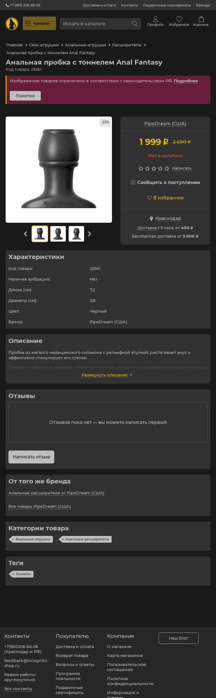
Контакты (129, 5)
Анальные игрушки (32, 534)
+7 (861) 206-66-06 (23, 5)
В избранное (165, 192)
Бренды (203, 5)
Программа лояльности (68, 673)
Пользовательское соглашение (126, 664)
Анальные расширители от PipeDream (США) (56, 487)
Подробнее (186, 75)
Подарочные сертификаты (167, 5)
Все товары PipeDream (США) (39, 501)
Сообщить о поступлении (165, 177)
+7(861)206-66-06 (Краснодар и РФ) (23, 646)
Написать (182, 163)
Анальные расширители (87, 534)
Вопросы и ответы (75, 661)
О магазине (119, 643)
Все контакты (18, 685)
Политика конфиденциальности (130, 678)
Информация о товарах (123, 692)
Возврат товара (72, 652)
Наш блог (178, 634)
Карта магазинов (125, 652)
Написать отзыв (31, 451)
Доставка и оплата (99, 5)
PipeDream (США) (165, 118)
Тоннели (23, 569)
